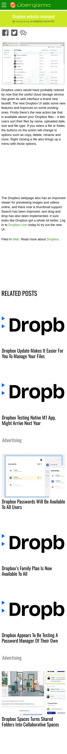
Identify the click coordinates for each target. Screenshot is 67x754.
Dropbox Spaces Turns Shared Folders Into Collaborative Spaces (30, 721)
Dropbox (53, 239)
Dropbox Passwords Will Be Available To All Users (33, 504)
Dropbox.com (18, 225)
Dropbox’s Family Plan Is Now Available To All (27, 571)
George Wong (22, 21)
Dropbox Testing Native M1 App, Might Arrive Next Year (29, 420)
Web (16, 239)
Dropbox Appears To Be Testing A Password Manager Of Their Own (30, 637)
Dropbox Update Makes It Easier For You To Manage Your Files (32, 353)
